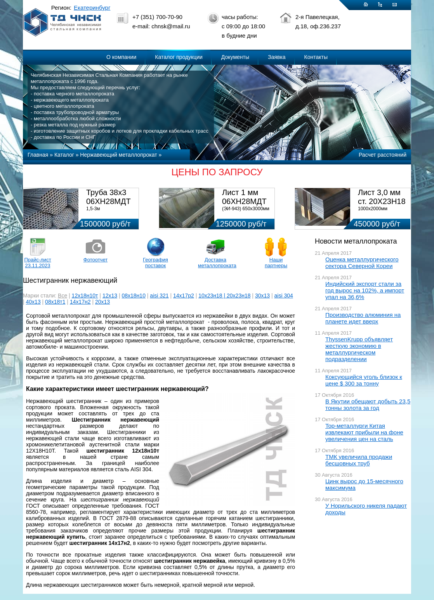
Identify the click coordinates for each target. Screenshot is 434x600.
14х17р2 (183, 295)
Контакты (316, 57)
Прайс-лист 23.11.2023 (37, 262)
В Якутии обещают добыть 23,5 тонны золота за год (367, 404)
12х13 (109, 295)
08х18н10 (133, 295)
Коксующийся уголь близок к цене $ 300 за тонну (363, 380)
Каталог (64, 155)
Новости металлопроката (356, 241)
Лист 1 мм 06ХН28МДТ (244, 197)
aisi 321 (159, 295)
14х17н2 (80, 302)
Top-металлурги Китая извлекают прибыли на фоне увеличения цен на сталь (364, 432)
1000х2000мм (372, 208)
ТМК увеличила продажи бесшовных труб (358, 460)
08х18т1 (55, 302)
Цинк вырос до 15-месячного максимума (364, 484)
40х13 (33, 302)
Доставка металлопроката (215, 262)
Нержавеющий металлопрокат (118, 155)
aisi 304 (283, 295)
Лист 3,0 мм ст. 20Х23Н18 (382, 197)
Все (62, 295)
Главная (38, 155)
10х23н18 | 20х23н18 (224, 295)
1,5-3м (93, 208)
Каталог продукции (179, 57)
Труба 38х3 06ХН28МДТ (108, 197)
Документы (235, 57)
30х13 (262, 295)
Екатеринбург (92, 7)
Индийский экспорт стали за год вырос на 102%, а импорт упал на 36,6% (364, 290)
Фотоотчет (95, 260)
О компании (121, 57)
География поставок (155, 262)
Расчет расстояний (382, 155)
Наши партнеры (276, 262)
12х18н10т (85, 295)
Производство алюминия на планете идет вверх (363, 318)
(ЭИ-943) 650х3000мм (245, 208)
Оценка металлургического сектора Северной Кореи (362, 262)
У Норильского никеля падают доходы (366, 508)
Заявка (276, 57)
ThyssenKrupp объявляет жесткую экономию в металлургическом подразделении (359, 349)
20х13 (102, 302)
